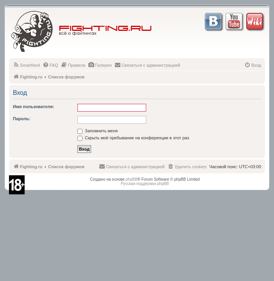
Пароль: (21, 118)
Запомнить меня (97, 130)
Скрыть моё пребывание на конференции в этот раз (133, 137)
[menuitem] (26, 65)
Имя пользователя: (33, 106)
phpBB (132, 179)
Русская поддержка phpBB (145, 183)
